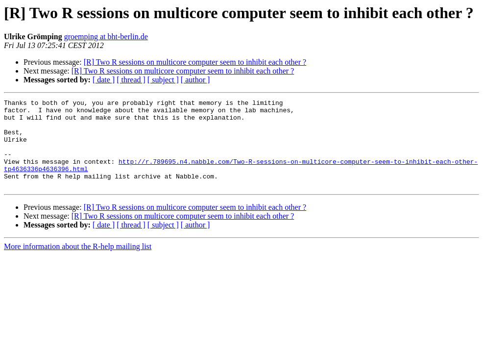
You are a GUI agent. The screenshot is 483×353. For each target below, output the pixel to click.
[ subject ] (163, 80)
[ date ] (104, 80)
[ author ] (195, 80)
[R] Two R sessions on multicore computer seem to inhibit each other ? (195, 62)
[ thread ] (131, 80)
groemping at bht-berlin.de (106, 36)
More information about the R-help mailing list (77, 264)
